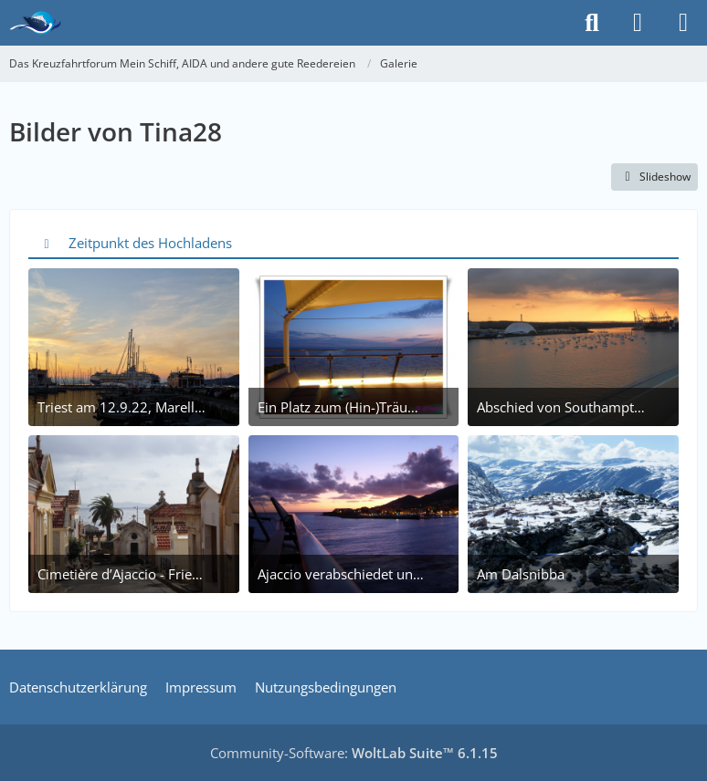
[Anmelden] (637, 23)
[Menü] (683, 23)
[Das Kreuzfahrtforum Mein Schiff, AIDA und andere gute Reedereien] (35, 23)
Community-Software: (354, 753)
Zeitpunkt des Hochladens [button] (150, 243)
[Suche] (592, 23)
